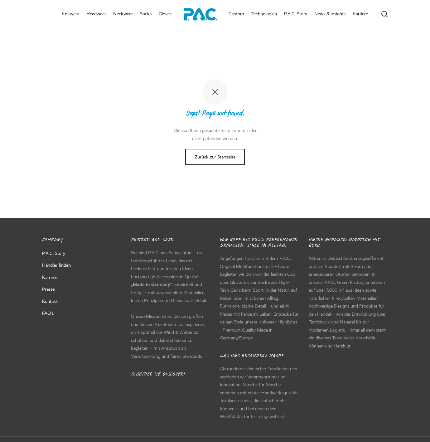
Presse (48, 291)
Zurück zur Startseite (215, 158)
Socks (146, 14)
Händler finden (56, 267)
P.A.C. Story (295, 14)
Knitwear (70, 14)
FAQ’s (48, 315)
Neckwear (123, 14)
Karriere (360, 14)
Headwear (96, 14)
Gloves (165, 14)
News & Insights (329, 14)
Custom (236, 14)
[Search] (384, 14)
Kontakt (50, 302)
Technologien (264, 14)
